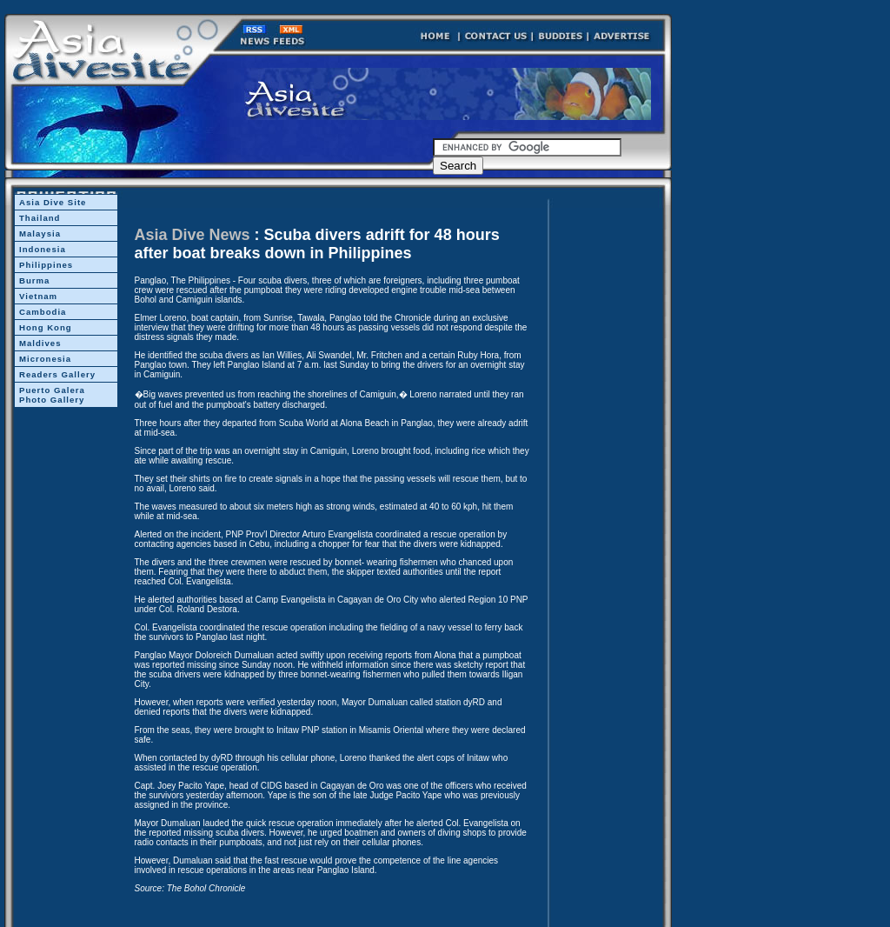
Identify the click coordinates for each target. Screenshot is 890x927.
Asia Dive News (192, 234)
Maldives (40, 343)
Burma (34, 280)
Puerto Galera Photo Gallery (52, 394)
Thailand (39, 218)
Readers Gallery (57, 374)
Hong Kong (45, 327)
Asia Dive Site (52, 202)
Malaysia (40, 233)
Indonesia (42, 249)
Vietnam (38, 296)
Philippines (46, 265)
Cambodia (42, 312)
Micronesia (45, 358)
